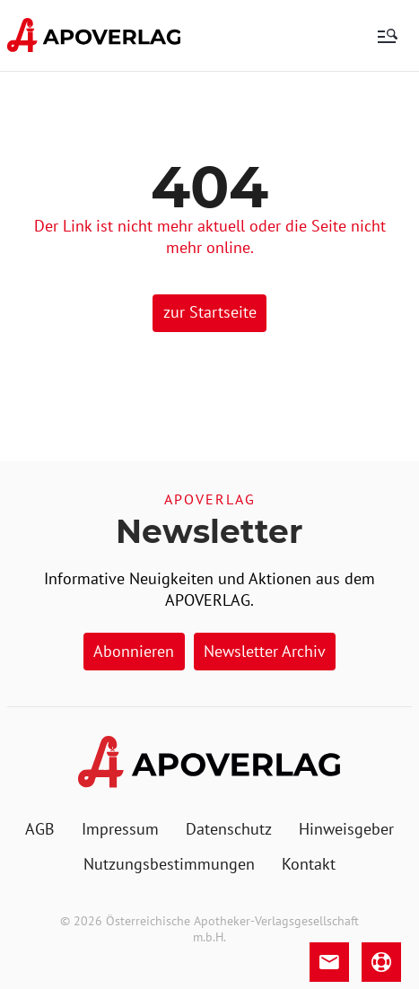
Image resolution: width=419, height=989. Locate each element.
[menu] (387, 35)
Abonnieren (133, 651)
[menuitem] (40, 829)
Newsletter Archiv (265, 651)
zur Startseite (210, 312)
